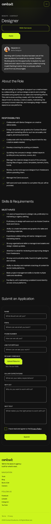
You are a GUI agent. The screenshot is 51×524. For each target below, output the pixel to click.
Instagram (5, 502)
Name (6, 311)
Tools (3, 476)
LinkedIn (4, 499)
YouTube (5, 505)
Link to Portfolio (11, 345)
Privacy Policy (36, 429)
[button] (13, 361)
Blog (3, 479)
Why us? (8, 385)
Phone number (10, 334)
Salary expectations (13, 373)
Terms (4, 516)
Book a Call (5, 483)
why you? (8, 406)
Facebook (5, 496)
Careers (4, 486)
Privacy (10, 516)
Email (6, 322)
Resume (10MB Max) (12, 356)
